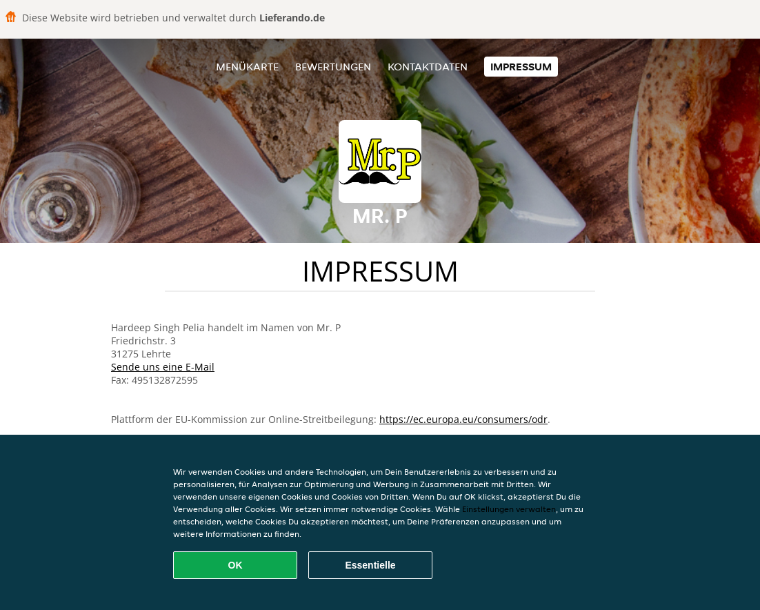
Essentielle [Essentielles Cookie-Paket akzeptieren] (370, 565)
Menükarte (247, 66)
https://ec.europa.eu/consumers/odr (463, 419)
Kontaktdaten (428, 66)
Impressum (521, 66)
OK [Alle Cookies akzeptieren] (235, 565)
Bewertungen (333, 66)
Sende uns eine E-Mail (162, 366)
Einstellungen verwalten (509, 509)
